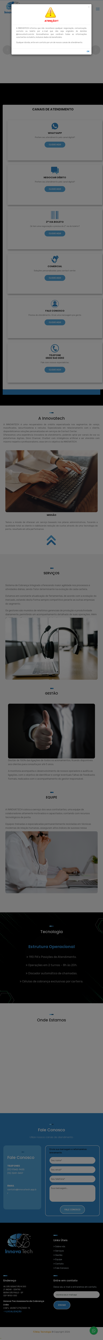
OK (88, 51)
